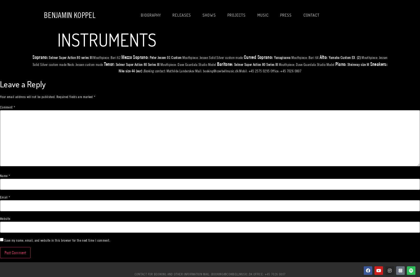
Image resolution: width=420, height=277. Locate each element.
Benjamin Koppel (69, 15)
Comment (7, 107)
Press (286, 15)
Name (5, 176)
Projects (236, 15)
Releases (181, 15)
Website (5, 218)
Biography (151, 15)
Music (263, 15)
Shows (209, 15)
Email (5, 197)
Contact (311, 15)
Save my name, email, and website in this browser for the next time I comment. (57, 240)
